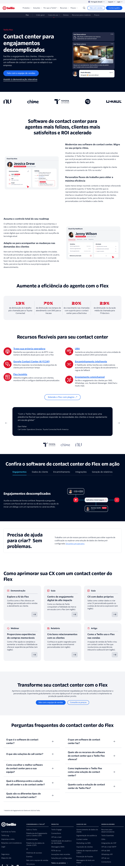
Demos (65, 15)
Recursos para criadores (81, 15)
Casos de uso (53, 15)
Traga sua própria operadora (29, 348)
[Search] (84, 8)
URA (77, 348)
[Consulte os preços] (78, 702)
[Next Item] (118, 423)
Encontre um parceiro (75, 544)
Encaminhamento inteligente (91, 361)
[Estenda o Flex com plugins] (62, 397)
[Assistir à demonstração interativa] (20, 79)
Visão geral (40, 15)
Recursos (64, 8)
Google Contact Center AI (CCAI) (31, 361)
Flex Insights (20, 374)
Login (119, 2)
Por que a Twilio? (51, 8)
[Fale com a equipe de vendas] (21, 73)
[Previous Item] (6, 423)
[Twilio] (9, 8)
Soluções (37, 8)
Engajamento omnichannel (90, 377)
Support (111, 2)
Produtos (27, 8)
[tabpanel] (62, 423)
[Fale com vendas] (96, 8)
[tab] (49, 445)
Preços (74, 8)
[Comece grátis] (114, 8)
